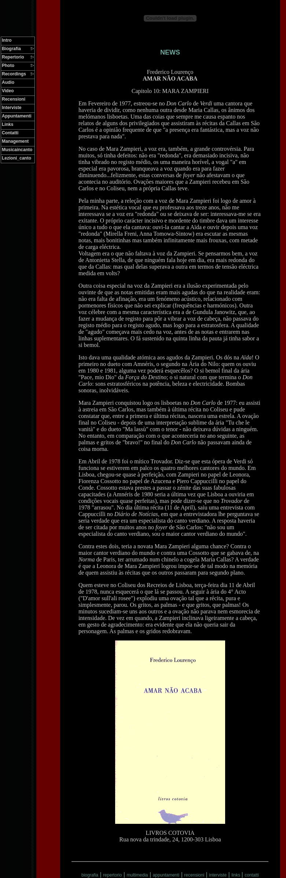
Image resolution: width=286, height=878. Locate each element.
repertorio (112, 875)
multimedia (137, 875)
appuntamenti (166, 875)
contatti (252, 875)
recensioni (194, 875)
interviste (218, 875)
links (236, 875)
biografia (89, 875)
